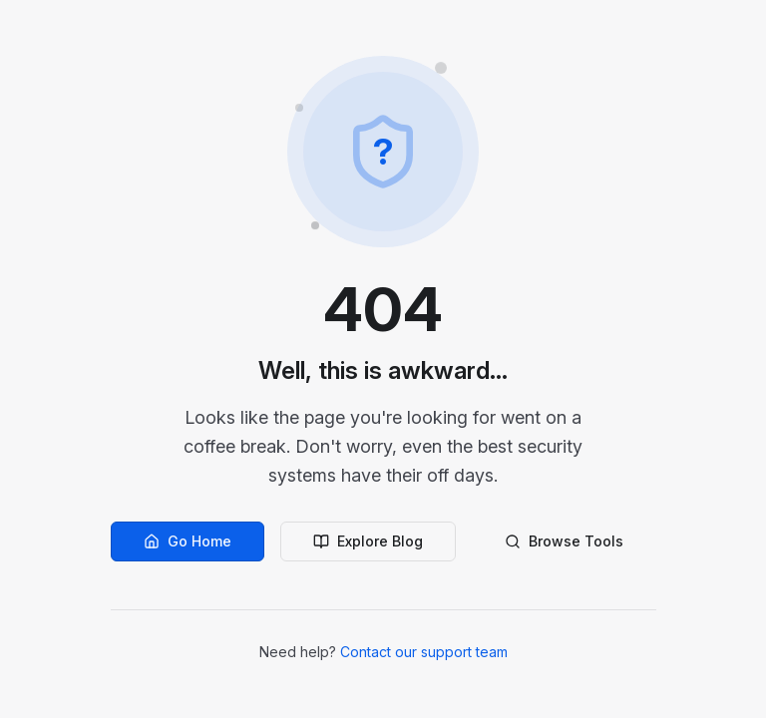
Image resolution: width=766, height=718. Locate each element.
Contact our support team (424, 651)
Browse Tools (564, 541)
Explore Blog (368, 541)
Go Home (187, 541)
